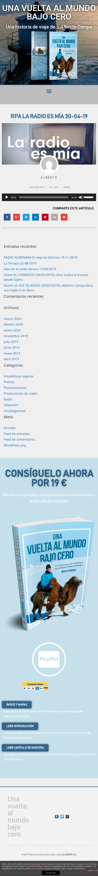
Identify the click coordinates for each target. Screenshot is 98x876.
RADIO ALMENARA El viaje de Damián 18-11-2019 (40, 257)
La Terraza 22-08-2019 (20, 263)
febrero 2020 (13, 324)
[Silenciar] (81, 197)
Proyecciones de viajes (20, 393)
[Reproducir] (7, 197)
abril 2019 (11, 359)
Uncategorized (15, 411)
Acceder (10, 428)
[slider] (43, 197)
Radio (67, 187)
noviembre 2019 (16, 336)
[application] (49, 197)
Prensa (9, 382)
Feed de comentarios (19, 439)
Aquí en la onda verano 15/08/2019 (30, 269)
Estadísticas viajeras (18, 376)
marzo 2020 (12, 318)
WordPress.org (15, 445)
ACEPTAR (51, 873)
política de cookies (34, 868)
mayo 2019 (12, 353)
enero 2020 (12, 330)
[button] (49, 91)
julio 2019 (11, 342)
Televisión (11, 405)
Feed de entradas (17, 433)
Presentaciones (15, 388)
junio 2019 (11, 347)
